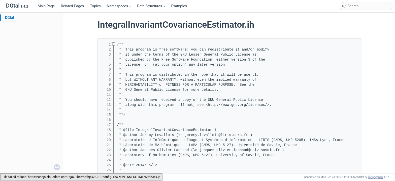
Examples (179, 6)
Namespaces (119, 6)
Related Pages (72, 6)
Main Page (46, 6)
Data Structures (151, 6)
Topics (95, 6)
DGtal (9, 18)
